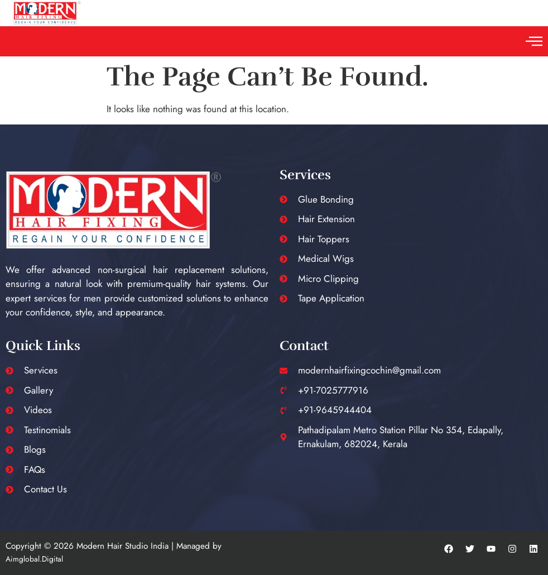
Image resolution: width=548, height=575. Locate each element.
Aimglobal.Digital (34, 558)
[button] (534, 41)
